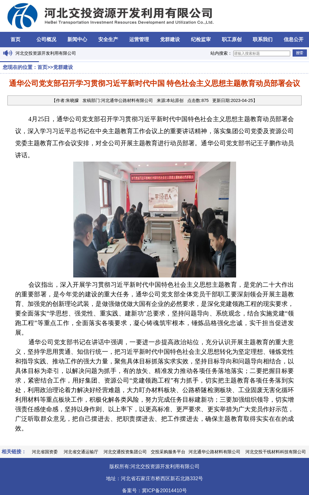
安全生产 (108, 39)
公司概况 (46, 39)
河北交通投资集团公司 (125, 451)
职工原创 (232, 39)
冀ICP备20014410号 (164, 490)
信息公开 (293, 39)
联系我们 (263, 39)
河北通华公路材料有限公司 (214, 451)
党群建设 (170, 39)
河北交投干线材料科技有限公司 (275, 451)
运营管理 (139, 39)
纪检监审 (201, 39)
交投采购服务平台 (168, 451)
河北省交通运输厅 (81, 451)
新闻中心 (77, 39)
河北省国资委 (45, 451)
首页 (15, 39)
